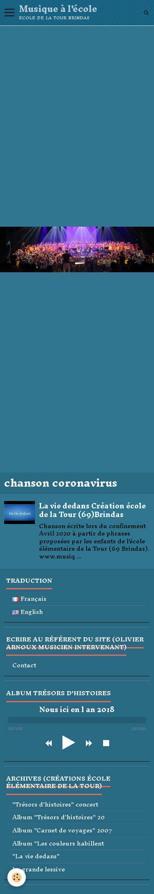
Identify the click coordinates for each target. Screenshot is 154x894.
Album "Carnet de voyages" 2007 (62, 830)
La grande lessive (38, 869)
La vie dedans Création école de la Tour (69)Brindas (92, 510)
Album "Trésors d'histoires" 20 (58, 817)
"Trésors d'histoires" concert (55, 804)
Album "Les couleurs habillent (58, 843)
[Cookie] (16, 877)
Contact (24, 665)
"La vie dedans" (36, 856)
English (27, 612)
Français (29, 599)
